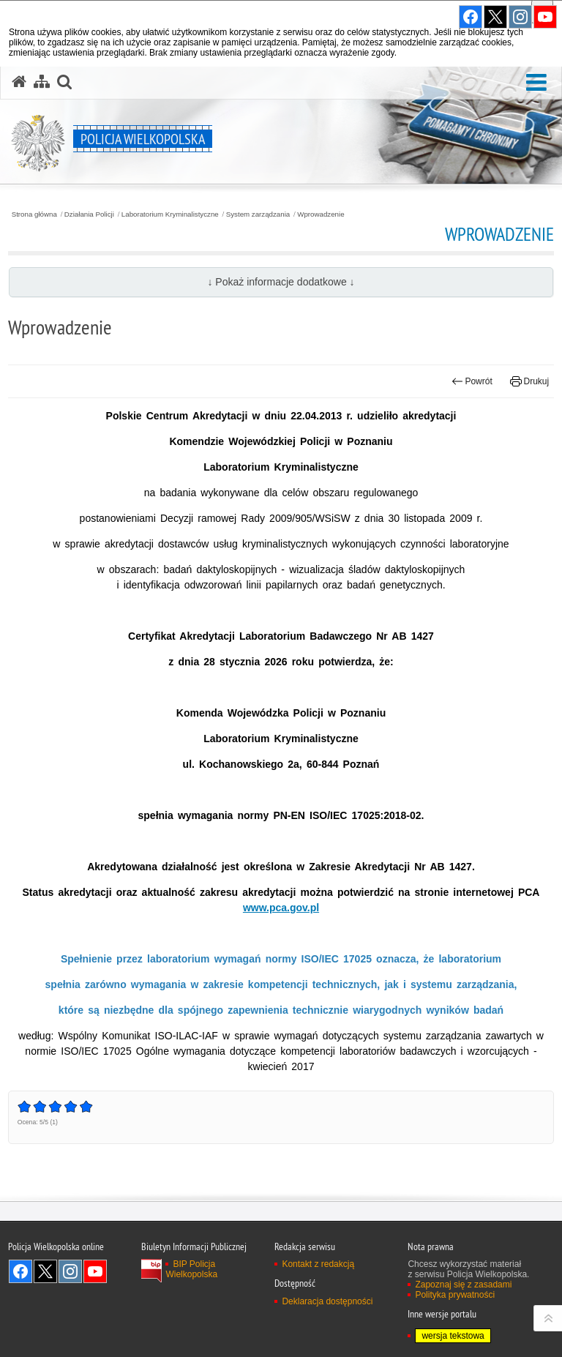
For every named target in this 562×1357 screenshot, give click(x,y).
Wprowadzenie (320, 214)
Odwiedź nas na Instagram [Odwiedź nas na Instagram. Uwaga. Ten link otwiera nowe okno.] (70, 1271)
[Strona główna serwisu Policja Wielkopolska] (19, 82)
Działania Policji (89, 214)
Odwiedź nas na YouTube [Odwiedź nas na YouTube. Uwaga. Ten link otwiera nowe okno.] (95, 1271)
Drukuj (529, 381)
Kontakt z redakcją (318, 1264)
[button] (536, 83)
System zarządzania (258, 214)
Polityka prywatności (455, 1295)
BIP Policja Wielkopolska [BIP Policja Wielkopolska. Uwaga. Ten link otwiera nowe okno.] (191, 1269)
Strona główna (34, 214)
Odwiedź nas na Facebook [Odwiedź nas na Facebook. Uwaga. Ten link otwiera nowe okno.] (20, 1271)
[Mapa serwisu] (42, 82)
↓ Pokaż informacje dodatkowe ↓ (280, 282)
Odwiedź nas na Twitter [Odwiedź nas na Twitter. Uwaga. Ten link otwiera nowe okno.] (45, 1271)
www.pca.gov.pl (281, 907)
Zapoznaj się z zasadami (463, 1284)
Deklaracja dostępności (327, 1301)
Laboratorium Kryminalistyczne (170, 214)
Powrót (472, 381)
